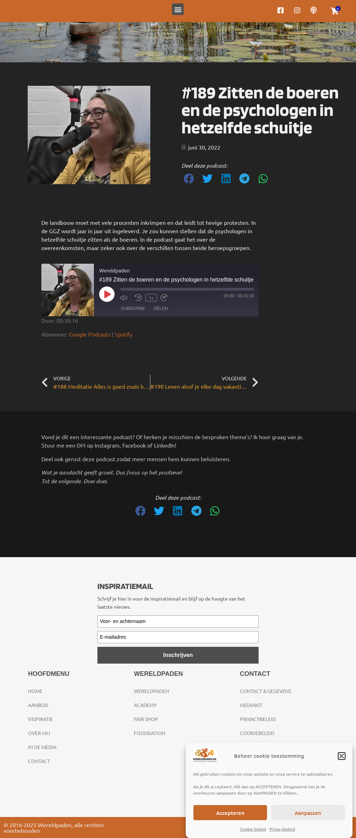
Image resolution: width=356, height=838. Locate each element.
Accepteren (230, 812)
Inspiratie (40, 719)
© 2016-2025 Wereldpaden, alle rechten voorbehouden (54, 827)
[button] (341, 756)
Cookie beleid (253, 829)
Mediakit (251, 705)
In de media (42, 747)
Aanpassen (308, 812)
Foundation (149, 733)
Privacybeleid (282, 829)
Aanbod (38, 705)
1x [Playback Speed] (151, 297)
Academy (145, 705)
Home (35, 691)
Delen (161, 308)
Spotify (123, 334)
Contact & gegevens (265, 691)
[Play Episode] (107, 294)
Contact (39, 761)
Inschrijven (178, 655)
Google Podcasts (89, 334)
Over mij (39, 733)
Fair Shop (146, 719)
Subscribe (133, 308)
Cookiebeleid (257, 733)
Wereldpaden (151, 691)
